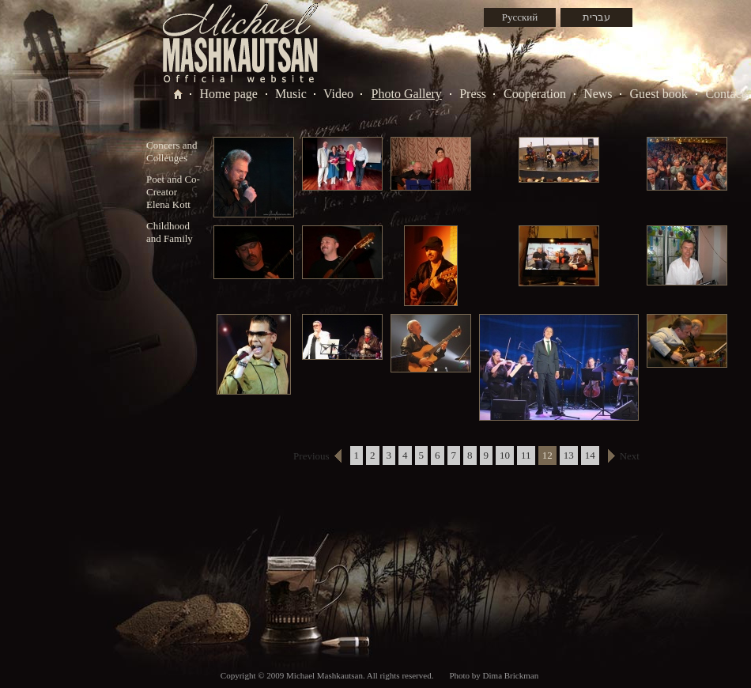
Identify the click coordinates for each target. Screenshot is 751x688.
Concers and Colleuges (172, 151)
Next (630, 456)
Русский (520, 17)
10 (505, 455)
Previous (311, 456)
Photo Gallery (407, 93)
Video (338, 93)
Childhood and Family (169, 232)
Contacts (727, 93)
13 (569, 455)
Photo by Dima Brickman (493, 675)
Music (291, 93)
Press (472, 93)
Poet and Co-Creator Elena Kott (173, 191)
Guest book (659, 93)
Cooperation (535, 93)
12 (547, 455)
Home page (229, 93)
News (597, 93)
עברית (596, 17)
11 (526, 455)
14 (590, 455)
